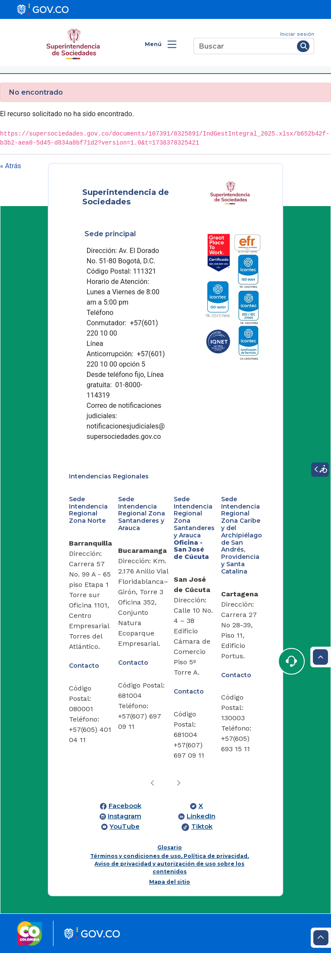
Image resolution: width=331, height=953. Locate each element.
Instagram (124, 816)
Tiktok (201, 826)
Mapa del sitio (169, 882)
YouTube (124, 826)
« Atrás (10, 166)
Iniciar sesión (297, 34)
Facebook (125, 806)
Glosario (169, 847)
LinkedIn (201, 816)
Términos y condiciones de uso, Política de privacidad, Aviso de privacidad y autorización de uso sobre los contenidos (169, 864)
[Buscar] (244, 46)
